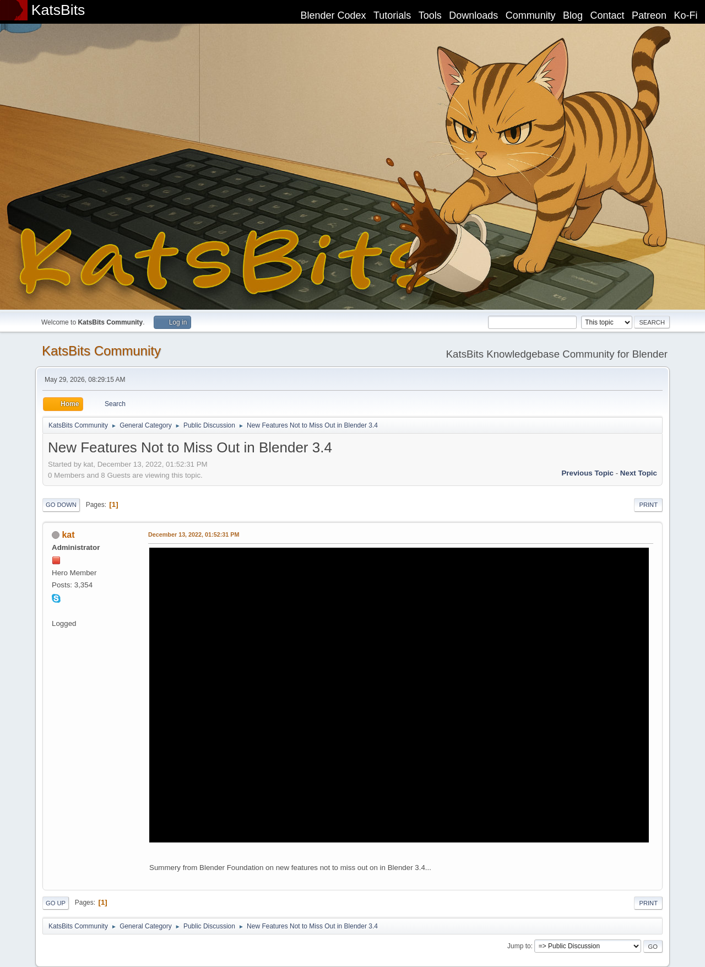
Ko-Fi (686, 15)
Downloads (473, 15)
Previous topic (587, 473)
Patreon (649, 15)
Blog (573, 15)
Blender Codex (333, 15)
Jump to (519, 946)
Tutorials (392, 15)
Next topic (638, 473)
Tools (430, 15)
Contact (607, 15)
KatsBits (58, 10)
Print (648, 504)
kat (68, 534)
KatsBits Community (101, 350)
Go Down (61, 504)
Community (531, 15)
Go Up (56, 903)
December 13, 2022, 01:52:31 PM (193, 534)
